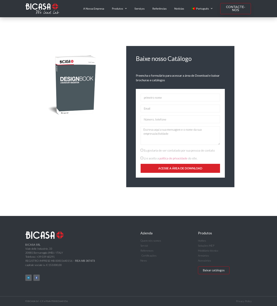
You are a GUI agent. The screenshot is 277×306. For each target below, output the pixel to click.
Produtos (119, 8)
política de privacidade (173, 158)
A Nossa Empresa (93, 8)
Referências (159, 8)
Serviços (139, 8)
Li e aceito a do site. (170, 158)
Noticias (179, 8)
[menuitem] (202, 8)
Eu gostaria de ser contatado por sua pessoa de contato (179, 150)
